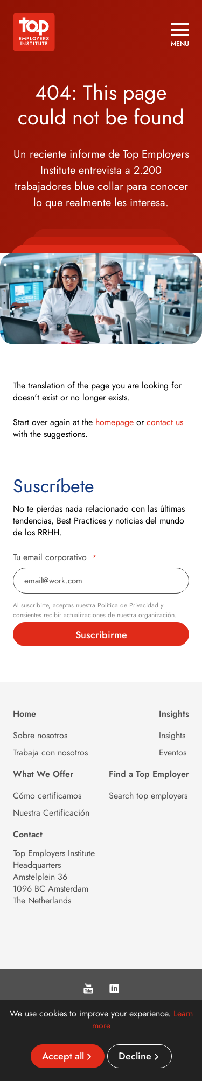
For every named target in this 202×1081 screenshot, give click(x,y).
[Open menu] (180, 35)
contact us (165, 422)
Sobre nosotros (40, 735)
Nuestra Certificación (51, 813)
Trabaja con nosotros (50, 752)
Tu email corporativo (54, 557)
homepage (114, 422)
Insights (172, 735)
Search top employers (148, 795)
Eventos (172, 752)
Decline (135, 1056)
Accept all (63, 1056)
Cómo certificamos (47, 795)
